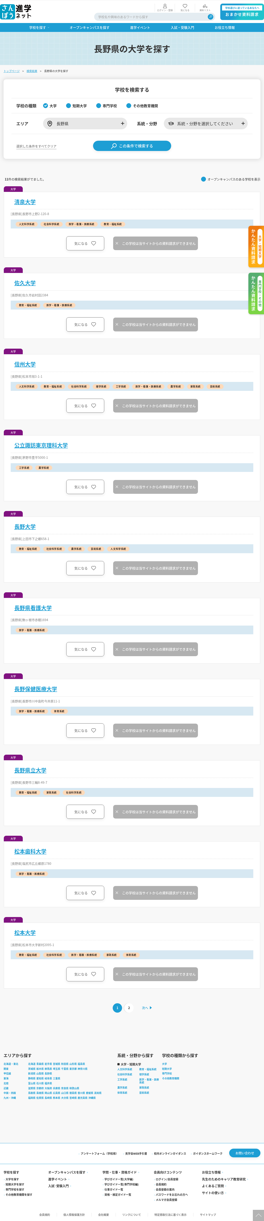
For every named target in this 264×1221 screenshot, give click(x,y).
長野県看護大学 (33, 607)
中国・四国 (10, 1092)
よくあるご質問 (213, 1185)
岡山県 (48, 1092)
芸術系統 (144, 1092)
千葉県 (65, 1068)
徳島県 (73, 1092)
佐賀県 (40, 1097)
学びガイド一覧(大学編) (118, 1178)
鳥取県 (31, 1092)
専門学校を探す (15, 1189)
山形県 (73, 1063)
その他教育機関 (170, 1078)
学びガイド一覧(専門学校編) (121, 1183)
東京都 (73, 1068)
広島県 (56, 1092)
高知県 (98, 1092)
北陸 (6, 1082)
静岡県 (31, 1078)
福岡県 (31, 1097)
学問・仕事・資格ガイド (119, 1171)
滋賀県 (31, 1087)
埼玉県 (56, 1068)
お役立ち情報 (211, 1171)
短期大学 (167, 1068)
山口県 (65, 1092)
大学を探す (12, 1178)
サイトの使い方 (213, 1192)
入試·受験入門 (58, 1185)
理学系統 (144, 1073)
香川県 (81, 1092)
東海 (6, 1078)
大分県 (65, 1097)
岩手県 (48, 1063)
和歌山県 (74, 1087)
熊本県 (56, 1097)
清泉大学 (25, 201)
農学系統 (122, 1087)
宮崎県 (73, 1097)
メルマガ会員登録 (166, 1199)
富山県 (31, 1082)
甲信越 (7, 1073)
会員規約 (161, 1183)
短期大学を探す (15, 1183)
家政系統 (144, 1087)
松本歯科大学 (30, 850)
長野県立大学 (30, 769)
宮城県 (56, 1063)
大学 (164, 1063)
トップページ (12, 70)
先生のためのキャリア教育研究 (224, 1178)
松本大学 (25, 932)
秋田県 (65, 1063)
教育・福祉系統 (147, 1068)
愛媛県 (89, 1092)
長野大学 (25, 526)
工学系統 (122, 1079)
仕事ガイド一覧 (113, 1189)
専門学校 (167, 1073)
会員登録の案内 (165, 1189)
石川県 (40, 1082)
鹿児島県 (82, 1097)
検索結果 (32, 70)
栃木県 (40, 1068)
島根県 (40, 1092)
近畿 (6, 1087)
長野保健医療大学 (35, 688)
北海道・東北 (11, 1063)
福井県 (48, 1082)
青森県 (40, 1063)
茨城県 (31, 1068)
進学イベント (57, 1178)
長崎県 (48, 1097)
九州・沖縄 (10, 1097)
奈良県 (65, 1087)
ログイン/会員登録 (167, 1178)
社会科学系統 (124, 1073)
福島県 (81, 1063)
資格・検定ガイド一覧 (117, 1194)
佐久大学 (25, 282)
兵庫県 (56, 1087)
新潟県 (31, 1073)
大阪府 (48, 1087)
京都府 (40, 1087)
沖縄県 (92, 1097)
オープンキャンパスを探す (66, 1171)
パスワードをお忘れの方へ (172, 1194)
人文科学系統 (124, 1068)
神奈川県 (82, 1068)
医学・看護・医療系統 (149, 1080)
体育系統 (122, 1092)
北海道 (31, 1063)
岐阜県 (48, 1078)
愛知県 (40, 1078)
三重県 (56, 1078)
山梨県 (40, 1073)
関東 (6, 1068)
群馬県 (48, 1068)
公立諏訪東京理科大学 (41, 444)
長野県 (48, 1073)
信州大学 (25, 363)
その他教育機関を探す (19, 1194)
